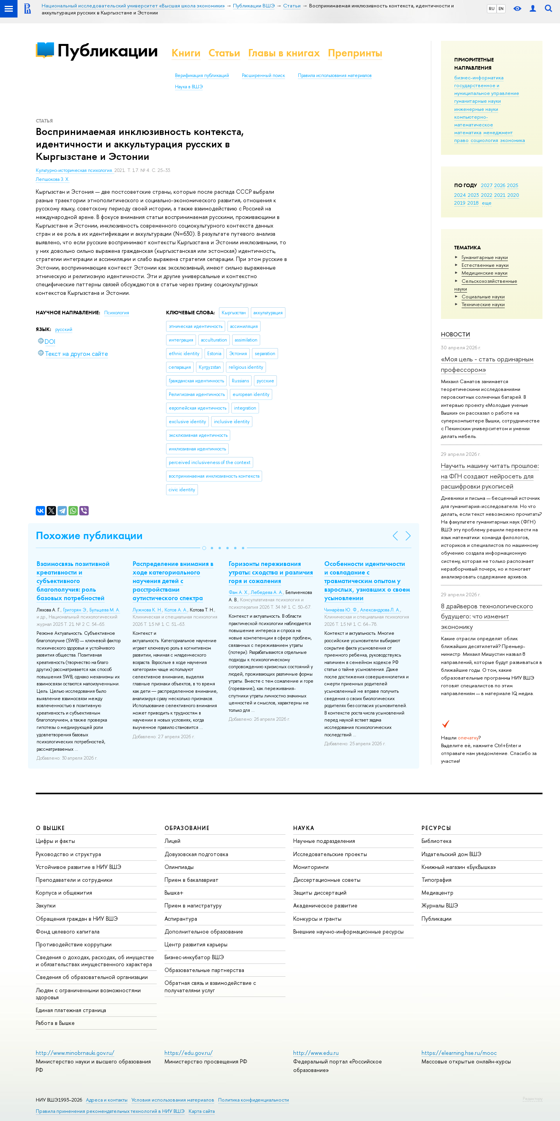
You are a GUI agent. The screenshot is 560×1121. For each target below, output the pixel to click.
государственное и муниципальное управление (486, 89)
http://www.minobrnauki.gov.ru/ (75, 1052)
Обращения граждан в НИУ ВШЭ (77, 918)
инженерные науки (476, 108)
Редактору (532, 1098)
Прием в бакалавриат (191, 879)
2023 (473, 194)
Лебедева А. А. (267, 592)
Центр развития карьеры (196, 944)
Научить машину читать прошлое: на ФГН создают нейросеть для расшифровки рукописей (490, 475)
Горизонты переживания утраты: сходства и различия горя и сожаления (271, 572)
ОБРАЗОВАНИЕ (187, 828)
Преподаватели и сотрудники (74, 879)
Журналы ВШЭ (440, 905)
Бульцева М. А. (104, 610)
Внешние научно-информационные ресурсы (348, 931)
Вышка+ (174, 892)
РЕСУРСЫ (436, 828)
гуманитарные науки (477, 100)
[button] (204, 548)
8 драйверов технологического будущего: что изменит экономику (487, 616)
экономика (512, 140)
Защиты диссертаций (319, 892)
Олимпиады (179, 867)
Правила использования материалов (335, 75)
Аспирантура (180, 918)
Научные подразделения (324, 840)
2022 (486, 194)
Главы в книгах (284, 53)
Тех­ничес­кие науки (483, 304)
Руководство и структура (68, 854)
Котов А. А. (175, 610)
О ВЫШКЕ (50, 828)
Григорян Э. (75, 610)
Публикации (107, 50)
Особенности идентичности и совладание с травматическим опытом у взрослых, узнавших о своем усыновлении (367, 580)
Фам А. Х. (238, 592)
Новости (455, 334)
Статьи (224, 53)
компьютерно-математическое (473, 120)
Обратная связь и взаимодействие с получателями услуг (210, 986)
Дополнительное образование (203, 931)
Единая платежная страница (71, 1010)
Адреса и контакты (107, 1099)
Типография (437, 879)
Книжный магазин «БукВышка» (459, 867)
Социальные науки (483, 296)
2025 (512, 185)
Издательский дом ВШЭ (451, 854)
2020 (513, 194)
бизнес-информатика (479, 77)
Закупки (46, 905)
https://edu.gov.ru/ (188, 1052)
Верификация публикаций (202, 75)
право (461, 140)
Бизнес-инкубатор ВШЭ (194, 957)
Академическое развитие (325, 905)
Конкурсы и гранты (317, 918)
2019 (460, 202)
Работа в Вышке (55, 1022)
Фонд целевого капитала (68, 931)
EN (501, 8)
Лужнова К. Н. (147, 610)
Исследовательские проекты (330, 854)
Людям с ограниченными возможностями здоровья (88, 993)
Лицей (172, 840)
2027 (486, 185)
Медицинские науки (485, 272)
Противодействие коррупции (74, 944)
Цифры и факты (55, 840)
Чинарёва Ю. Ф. (341, 610)
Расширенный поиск (263, 75)
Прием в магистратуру (193, 905)
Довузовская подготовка (196, 854)
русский (63, 329)
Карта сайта (202, 1111)
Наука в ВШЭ (189, 87)
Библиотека (437, 840)
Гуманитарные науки (485, 257)
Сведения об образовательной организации (92, 977)
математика (467, 132)
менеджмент (498, 132)
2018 (473, 202)
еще (487, 202)
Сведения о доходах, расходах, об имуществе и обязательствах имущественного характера (95, 960)
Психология (116, 313)
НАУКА (304, 828)
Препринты (355, 53)
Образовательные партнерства (204, 970)
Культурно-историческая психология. (75, 170)
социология (484, 140)
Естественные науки (485, 264)
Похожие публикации (89, 535)
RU (492, 8)
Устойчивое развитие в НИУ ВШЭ (78, 867)
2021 (500, 194)
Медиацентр (437, 892)
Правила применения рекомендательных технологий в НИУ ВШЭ (110, 1111)
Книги (186, 53)
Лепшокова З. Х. (53, 179)
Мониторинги (311, 867)
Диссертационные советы (326, 879)
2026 (499, 185)
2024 (460, 194)
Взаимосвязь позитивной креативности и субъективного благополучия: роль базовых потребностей (73, 580)
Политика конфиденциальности (253, 1099)
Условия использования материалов (172, 1099)
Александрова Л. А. (380, 610)
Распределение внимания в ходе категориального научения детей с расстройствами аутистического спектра (173, 580)
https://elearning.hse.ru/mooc (459, 1052)
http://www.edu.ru (316, 1052)
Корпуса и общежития (64, 892)
